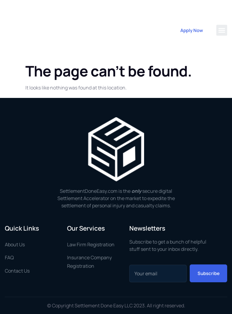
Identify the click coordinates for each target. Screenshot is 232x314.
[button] (221, 30)
